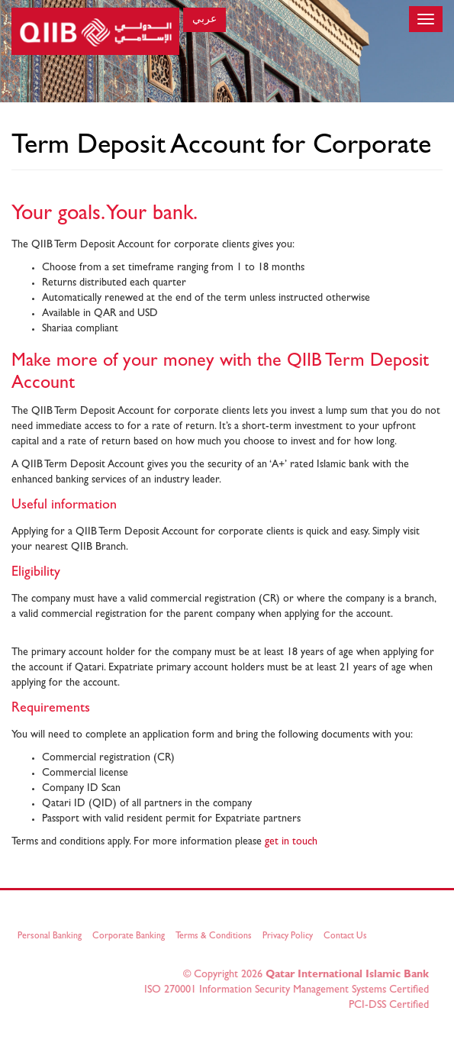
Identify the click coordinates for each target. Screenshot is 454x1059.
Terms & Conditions (215, 936)
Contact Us (347, 936)
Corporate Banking (130, 936)
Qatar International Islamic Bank (345, 975)
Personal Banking (51, 936)
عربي (204, 20)
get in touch (291, 842)
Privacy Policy (289, 936)
